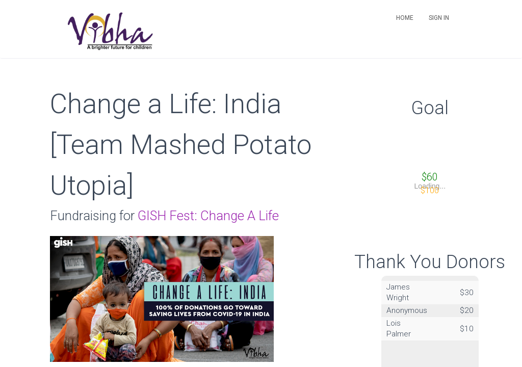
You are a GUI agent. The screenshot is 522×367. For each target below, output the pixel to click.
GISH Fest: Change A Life (208, 215)
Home (404, 17)
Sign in (439, 17)
